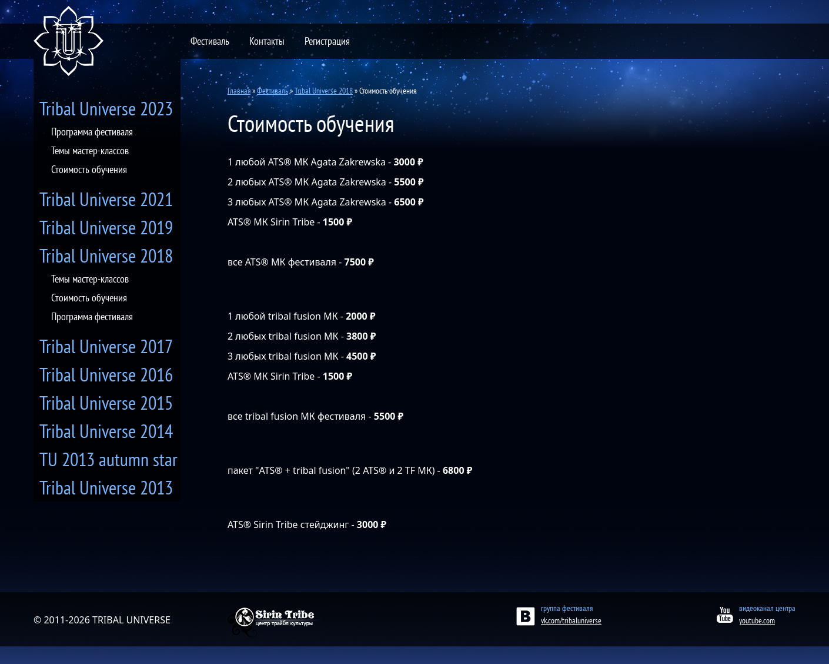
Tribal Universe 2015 (106, 402)
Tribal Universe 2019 (106, 227)
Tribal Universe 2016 (106, 374)
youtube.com (757, 620)
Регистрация (327, 41)
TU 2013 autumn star (108, 459)
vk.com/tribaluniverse (571, 620)
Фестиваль (209, 41)
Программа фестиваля (92, 131)
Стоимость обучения (89, 169)
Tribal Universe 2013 (106, 487)
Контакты (267, 41)
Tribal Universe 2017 (106, 346)
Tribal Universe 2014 (106, 431)
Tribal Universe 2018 (106, 255)
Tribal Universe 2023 (106, 108)
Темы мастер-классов (90, 150)
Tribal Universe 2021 (106, 199)
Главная (239, 90)
